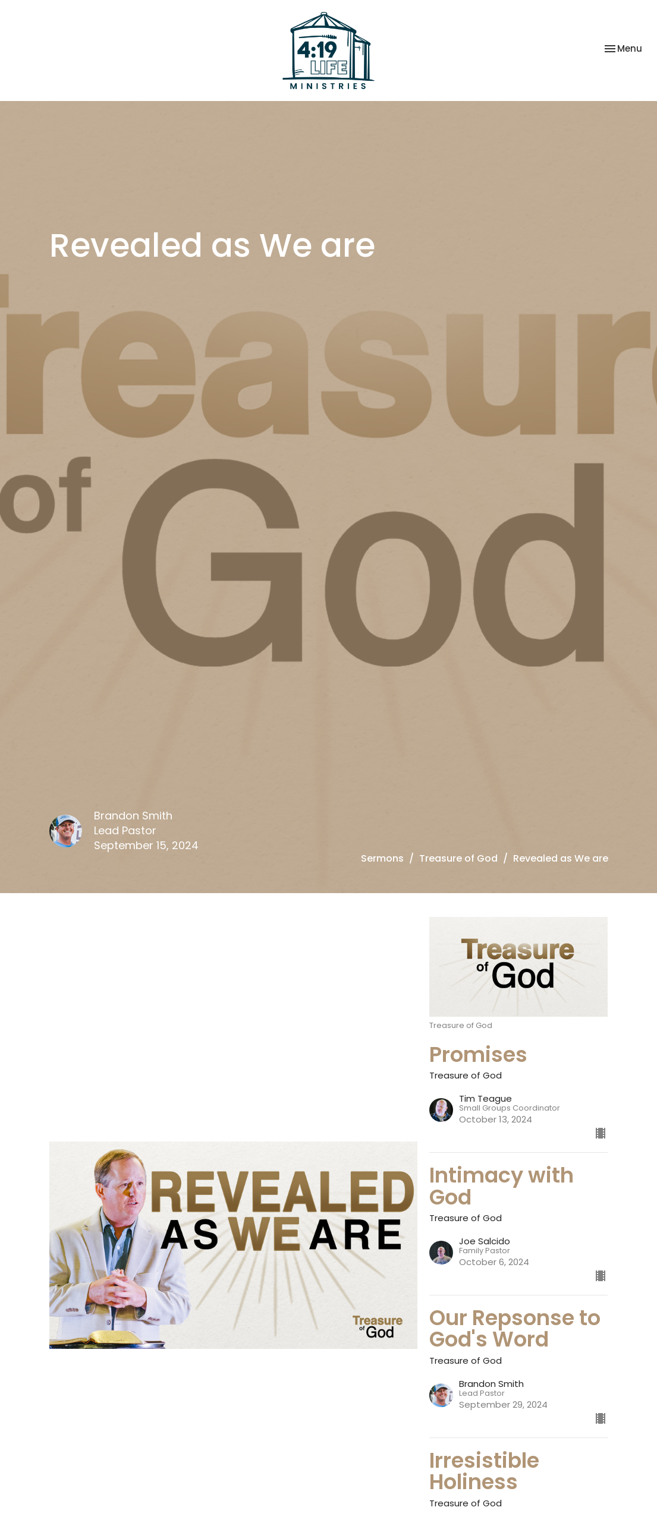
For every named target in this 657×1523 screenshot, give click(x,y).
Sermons (382, 858)
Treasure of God (458, 858)
